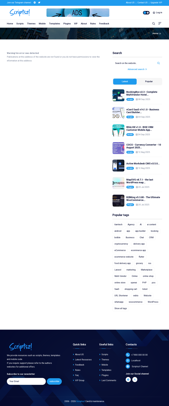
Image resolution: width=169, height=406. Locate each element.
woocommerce (135, 302)
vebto (135, 295)
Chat (142, 237)
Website (147, 295)
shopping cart (131, 289)
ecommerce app (138, 250)
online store (119, 282)
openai (134, 282)
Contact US (142, 2)
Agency (131, 224)
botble (117, 237)
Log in (157, 12)
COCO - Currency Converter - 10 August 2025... (143, 146)
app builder (140, 231)
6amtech (118, 224)
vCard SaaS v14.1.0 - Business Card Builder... (142, 111)
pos (153, 282)
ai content (151, 224)
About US (130, 2)
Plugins (67, 23)
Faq (76, 375)
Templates (54, 23)
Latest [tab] (125, 81)
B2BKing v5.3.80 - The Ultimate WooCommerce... (143, 199)
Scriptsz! (80, 401)
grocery (139, 263)
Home (10, 23)
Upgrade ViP (156, 2)
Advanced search (137, 69)
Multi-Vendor (120, 276)
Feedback (104, 23)
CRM (151, 237)
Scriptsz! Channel (137, 366)
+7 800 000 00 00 (137, 355)
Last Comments (107, 380)
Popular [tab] (149, 81)
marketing (131, 270)
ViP (76, 23)
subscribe (54, 381)
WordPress (153, 302)
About (84, 23)
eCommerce (120, 250)
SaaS (116, 289)
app (128, 231)
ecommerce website (123, 257)
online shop (148, 276)
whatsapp (118, 302)
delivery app (139, 244)
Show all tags (120, 308)
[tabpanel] (137, 148)
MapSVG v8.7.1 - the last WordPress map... (139, 181)
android (117, 231)
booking (154, 231)
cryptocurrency (121, 244)
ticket (144, 289)
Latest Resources (82, 359)
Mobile (42, 23)
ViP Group (78, 380)
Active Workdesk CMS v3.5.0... (143, 163)
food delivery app (122, 263)
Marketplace (146, 270)
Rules (93, 23)
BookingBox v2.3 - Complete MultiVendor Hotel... (141, 93)
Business (130, 237)
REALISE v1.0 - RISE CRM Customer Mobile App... (139, 128)
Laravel (117, 270)
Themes (31, 23)
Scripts (20, 23)
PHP (144, 282)
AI (141, 224)
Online (135, 276)
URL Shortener (121, 295)
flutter (141, 257)
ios (149, 263)
